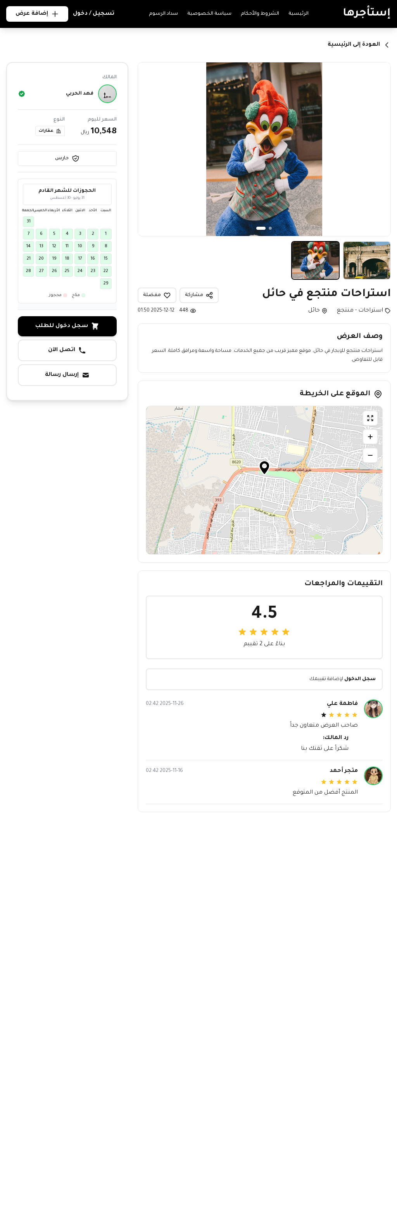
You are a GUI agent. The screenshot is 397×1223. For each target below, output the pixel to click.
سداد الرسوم (163, 14)
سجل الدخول (360, 679)
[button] (264, 470)
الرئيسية (298, 14)
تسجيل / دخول (93, 14)
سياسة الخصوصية (209, 14)
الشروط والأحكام (260, 14)
